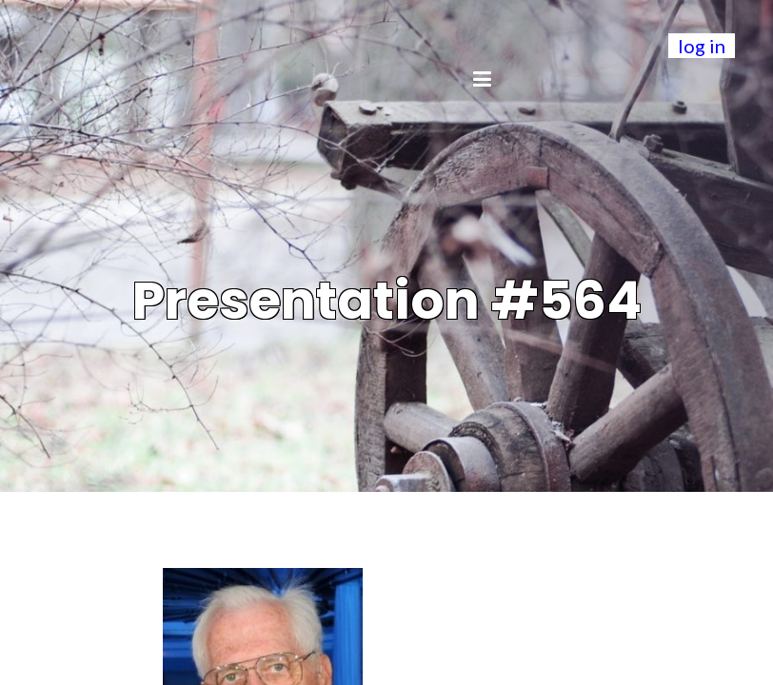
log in (701, 45)
